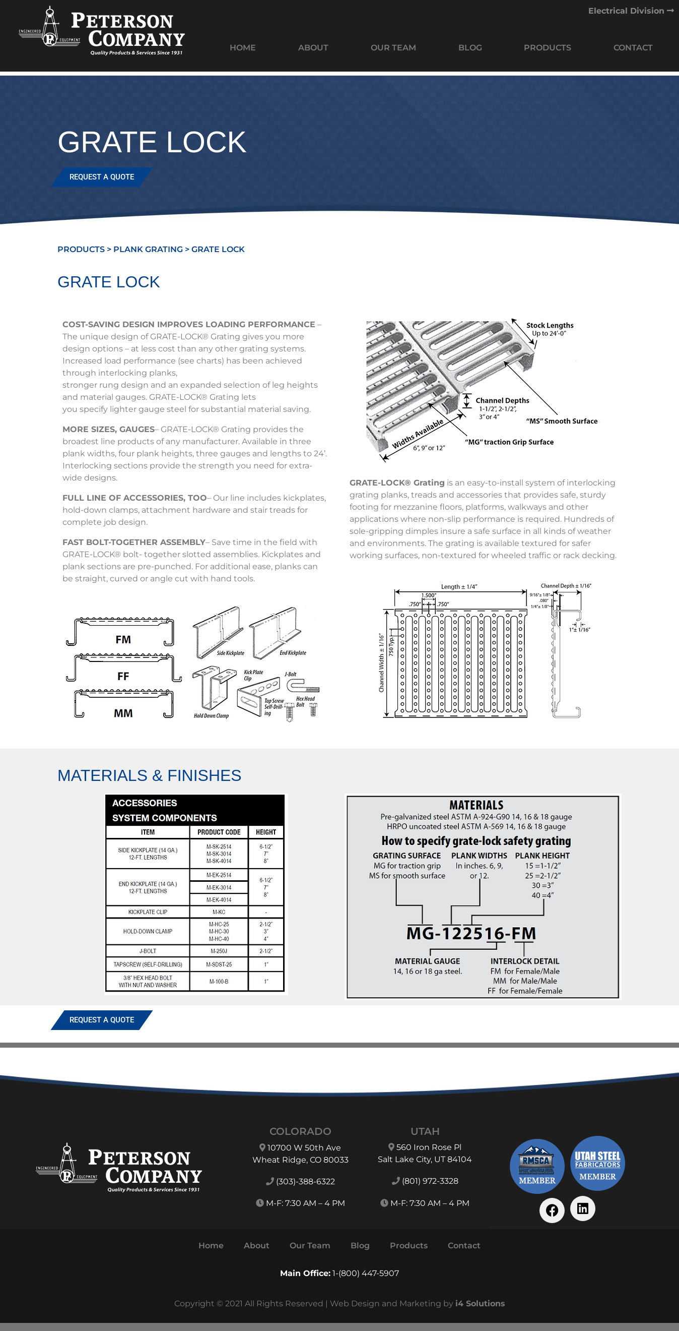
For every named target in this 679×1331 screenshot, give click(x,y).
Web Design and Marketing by (417, 1303)
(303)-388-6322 (305, 1181)
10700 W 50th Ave (304, 1148)
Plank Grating (148, 249)
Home (243, 47)
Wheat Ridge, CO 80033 (300, 1160)
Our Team (393, 47)
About (313, 47)
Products (547, 47)
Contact (633, 47)
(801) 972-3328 (430, 1181)
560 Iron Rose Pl (428, 1147)
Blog (470, 47)
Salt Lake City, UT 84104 (425, 1159)
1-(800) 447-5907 (365, 1273)
